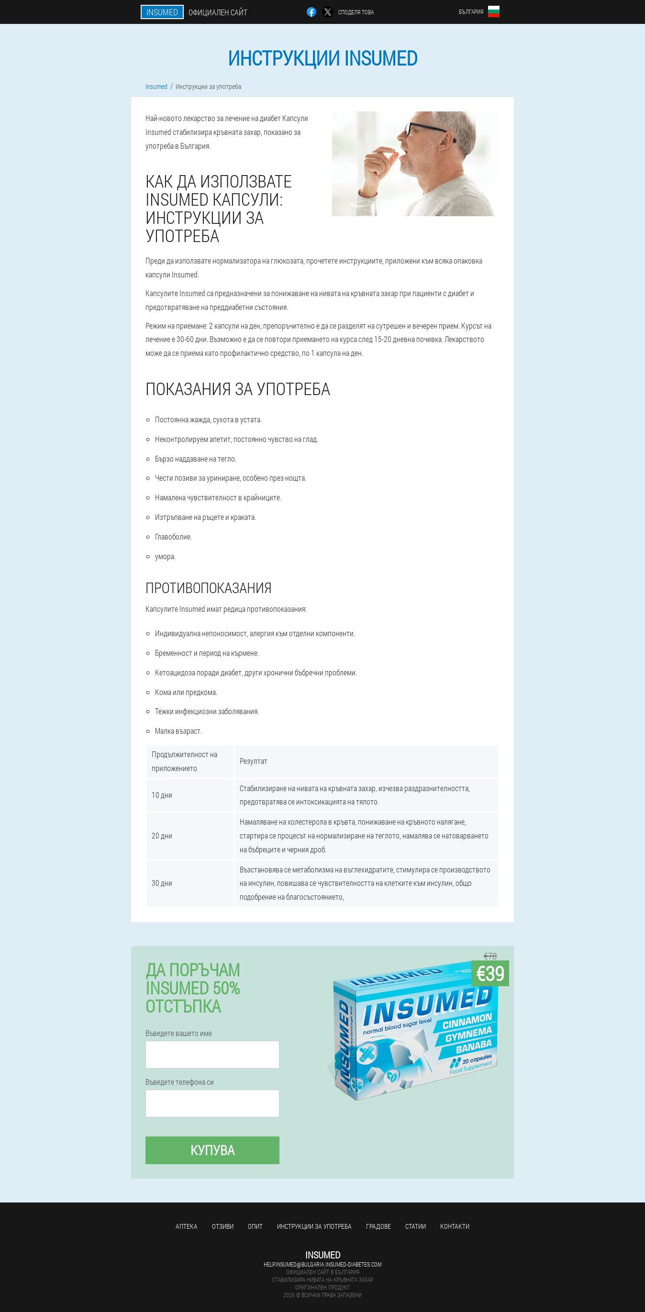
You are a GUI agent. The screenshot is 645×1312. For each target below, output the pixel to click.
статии (415, 1226)
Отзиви (223, 1226)
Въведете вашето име (178, 1033)
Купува (212, 1150)
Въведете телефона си (179, 1082)
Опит (255, 1226)
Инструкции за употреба (314, 1226)
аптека (187, 1226)
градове (378, 1226)
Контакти (454, 1226)
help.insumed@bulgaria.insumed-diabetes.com (322, 1264)
